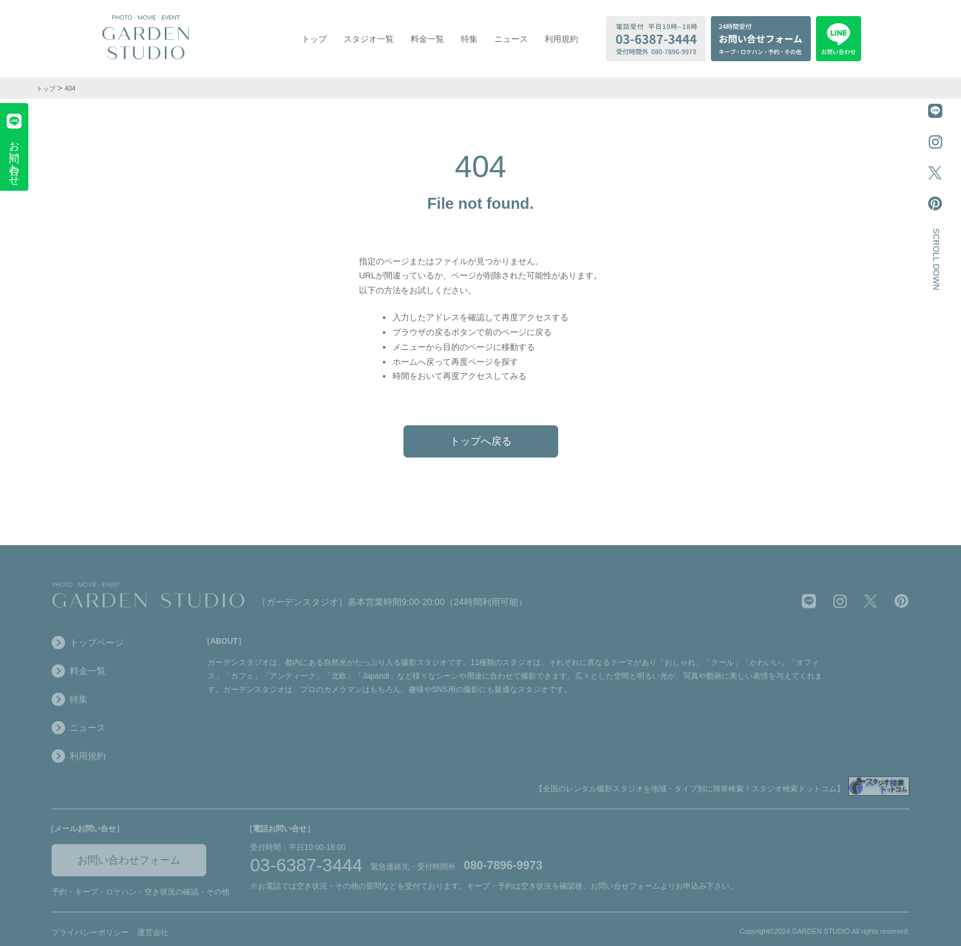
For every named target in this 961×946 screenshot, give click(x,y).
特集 (469, 39)
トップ (314, 39)
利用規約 (561, 39)
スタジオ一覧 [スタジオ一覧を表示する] (369, 39)
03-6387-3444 (306, 869)
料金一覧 (427, 39)
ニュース (511, 39)
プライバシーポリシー (90, 936)
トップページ (88, 646)
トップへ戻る (481, 441)
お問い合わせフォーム (128, 863)
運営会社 (152, 936)
